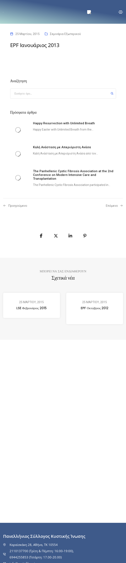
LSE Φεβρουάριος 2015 (31, 308)
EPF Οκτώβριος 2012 (94, 308)
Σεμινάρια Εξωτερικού (65, 34)
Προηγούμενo (17, 206)
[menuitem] (89, 12)
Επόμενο (112, 206)
